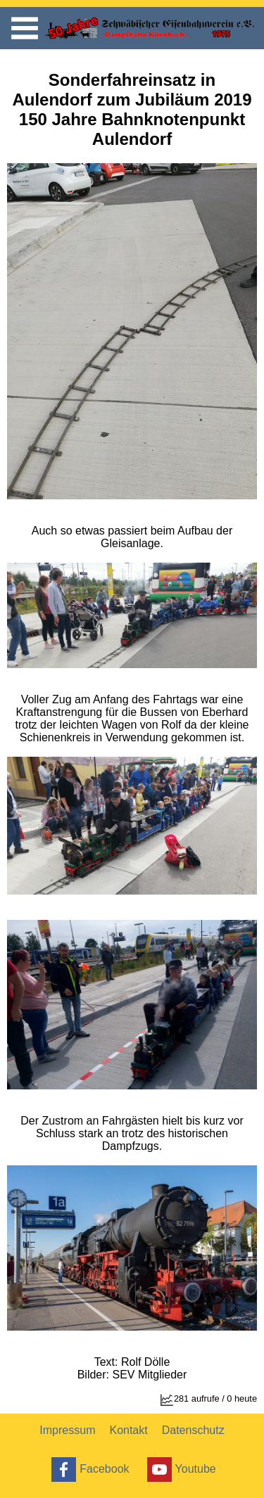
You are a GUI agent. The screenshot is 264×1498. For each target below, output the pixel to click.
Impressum (67, 1430)
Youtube (180, 1469)
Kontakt (128, 1430)
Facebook (88, 1469)
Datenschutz (193, 1430)
